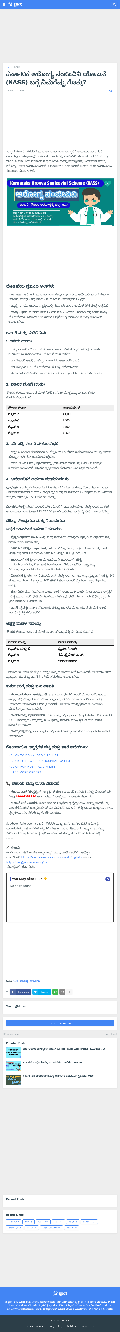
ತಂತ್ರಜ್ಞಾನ (73, 1221)
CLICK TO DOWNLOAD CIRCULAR (35, 755)
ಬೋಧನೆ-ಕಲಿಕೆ (89, 1221)
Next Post (110, 1034)
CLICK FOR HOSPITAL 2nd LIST (33, 766)
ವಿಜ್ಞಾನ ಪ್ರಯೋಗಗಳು (51, 1227)
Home (9, 67)
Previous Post (11, 1034)
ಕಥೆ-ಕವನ (58, 1221)
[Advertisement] (60, 36)
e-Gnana (64, 1320)
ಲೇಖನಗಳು (35, 981)
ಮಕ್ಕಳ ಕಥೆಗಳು (14, 1227)
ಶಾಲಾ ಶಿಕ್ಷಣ (72, 1227)
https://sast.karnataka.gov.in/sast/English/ (51, 857)
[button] (4, 5)
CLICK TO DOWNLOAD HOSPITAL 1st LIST (40, 761)
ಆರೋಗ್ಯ (24, 981)
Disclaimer (71, 1326)
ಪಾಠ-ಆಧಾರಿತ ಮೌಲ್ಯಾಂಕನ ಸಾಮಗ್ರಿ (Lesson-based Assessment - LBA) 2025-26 (64, 1048)
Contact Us (87, 1326)
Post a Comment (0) (60, 1023)
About (39, 1326)
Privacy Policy (54, 1326)
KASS (17, 67)
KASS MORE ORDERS (26, 772)
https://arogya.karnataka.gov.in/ (29, 862)
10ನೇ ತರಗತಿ (13, 1221)
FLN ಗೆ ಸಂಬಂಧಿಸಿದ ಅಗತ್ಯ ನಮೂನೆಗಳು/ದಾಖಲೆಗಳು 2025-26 (52, 1062)
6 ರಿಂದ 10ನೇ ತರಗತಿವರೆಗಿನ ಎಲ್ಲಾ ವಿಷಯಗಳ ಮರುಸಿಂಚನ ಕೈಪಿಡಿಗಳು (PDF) (58, 1076)
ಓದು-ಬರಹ (43, 1221)
